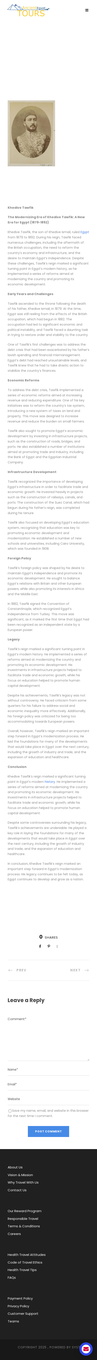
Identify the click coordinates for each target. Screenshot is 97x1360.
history (50, 782)
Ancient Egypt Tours (48, 52)
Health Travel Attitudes (27, 1254)
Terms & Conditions (24, 1226)
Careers (14, 1233)
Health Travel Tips (22, 1270)
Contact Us (17, 1190)
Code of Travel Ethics (25, 1262)
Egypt (85, 232)
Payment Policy (20, 1298)
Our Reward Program (24, 1211)
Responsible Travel (23, 1218)
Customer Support (23, 1313)
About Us (15, 1167)
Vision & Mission (20, 1175)
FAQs (12, 1277)
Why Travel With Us (23, 1182)
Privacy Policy (18, 1306)
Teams (13, 1321)
